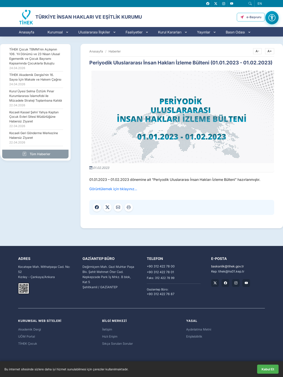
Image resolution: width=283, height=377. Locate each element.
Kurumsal (55, 32)
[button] (249, 4)
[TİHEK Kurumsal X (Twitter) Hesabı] (215, 283)
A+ (270, 51)
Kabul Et (268, 369)
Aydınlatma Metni (198, 329)
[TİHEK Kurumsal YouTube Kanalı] (246, 283)
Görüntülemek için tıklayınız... (113, 189)
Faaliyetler (134, 32)
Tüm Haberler (35, 154)
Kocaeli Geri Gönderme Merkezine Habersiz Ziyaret (33, 137)
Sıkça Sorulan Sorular (117, 343)
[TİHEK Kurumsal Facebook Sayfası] (225, 283)
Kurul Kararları (170, 32)
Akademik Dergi (29, 329)
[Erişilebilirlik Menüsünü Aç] (272, 17)
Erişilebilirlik (194, 336)
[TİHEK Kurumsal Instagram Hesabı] (236, 283)
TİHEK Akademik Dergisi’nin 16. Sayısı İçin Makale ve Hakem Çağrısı (35, 79)
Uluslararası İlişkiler (94, 32)
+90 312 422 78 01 (160, 272)
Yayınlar (203, 32)
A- (257, 51)
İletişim (107, 329)
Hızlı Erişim (109, 336)
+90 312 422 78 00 (161, 266)
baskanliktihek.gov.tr (227, 266)
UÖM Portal (26, 336)
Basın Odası (235, 32)
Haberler (115, 51)
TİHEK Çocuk (27, 343)
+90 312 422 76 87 (160, 294)
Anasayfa (26, 32)
